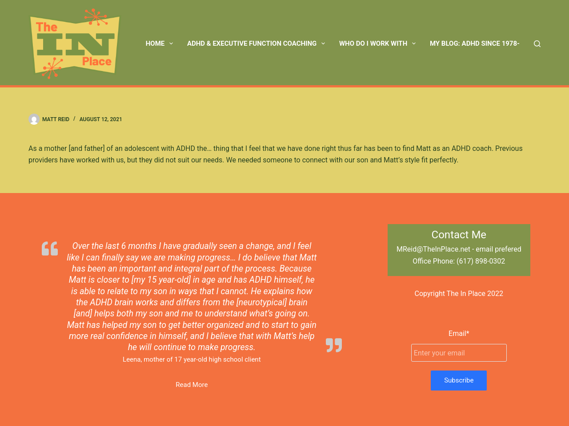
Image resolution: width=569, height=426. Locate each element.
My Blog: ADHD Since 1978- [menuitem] (475, 43)
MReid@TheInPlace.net (433, 249)
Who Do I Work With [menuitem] (379, 43)
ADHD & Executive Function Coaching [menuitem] (258, 43)
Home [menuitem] (161, 43)
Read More (192, 385)
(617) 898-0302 (481, 261)
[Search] (537, 43)
